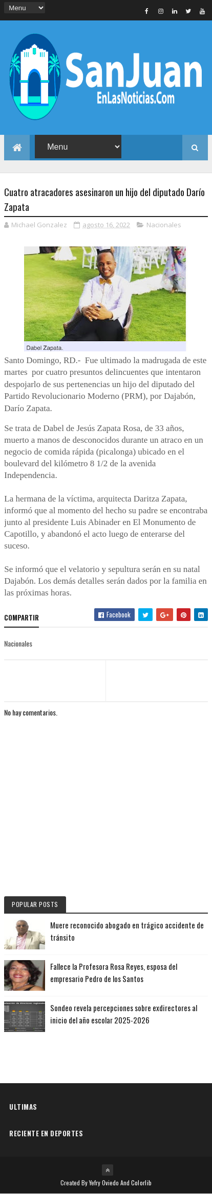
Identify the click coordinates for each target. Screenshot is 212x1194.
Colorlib (141, 1182)
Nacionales (163, 224)
